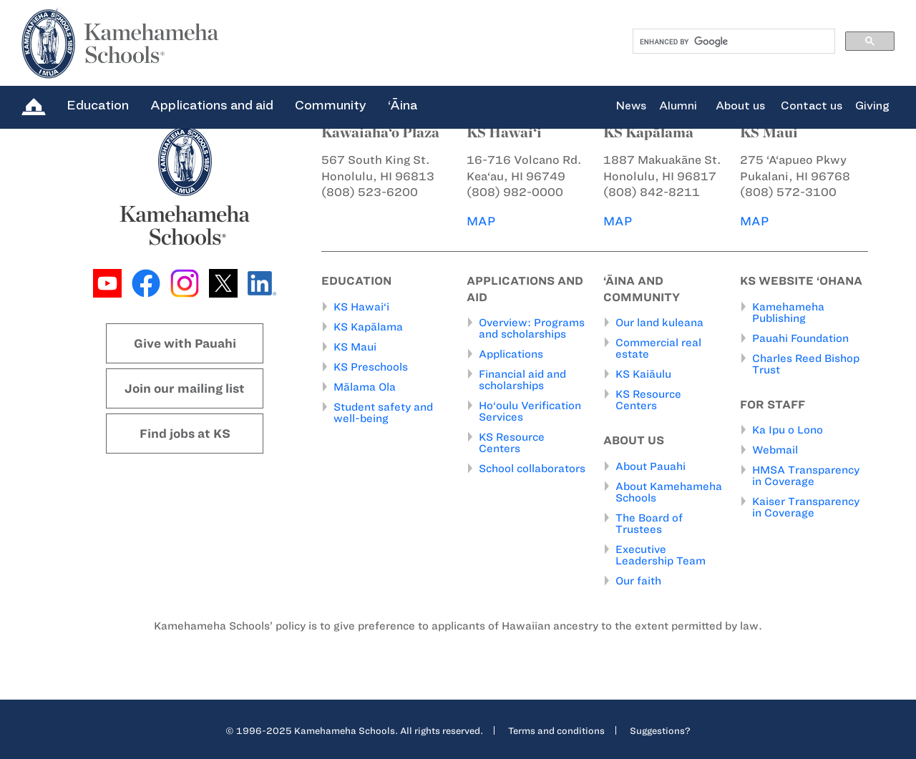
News (630, 105)
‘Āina (402, 105)
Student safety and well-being (383, 412)
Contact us (811, 105)
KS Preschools (370, 366)
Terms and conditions (556, 730)
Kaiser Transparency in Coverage (805, 507)
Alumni (678, 105)
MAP (481, 221)
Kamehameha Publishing (788, 311)
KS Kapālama (368, 326)
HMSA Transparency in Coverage (805, 475)
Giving (872, 105)
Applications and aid (211, 105)
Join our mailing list (185, 388)
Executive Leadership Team (660, 554)
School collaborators (532, 468)
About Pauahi (650, 465)
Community (330, 105)
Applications (511, 354)
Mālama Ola (364, 386)
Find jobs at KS (185, 433)
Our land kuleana (659, 322)
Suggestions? (660, 730)
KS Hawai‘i (361, 306)
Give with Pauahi (185, 343)
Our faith (638, 580)
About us (740, 105)
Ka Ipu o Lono (787, 430)
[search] (732, 41)
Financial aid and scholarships (522, 379)
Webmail (775, 450)
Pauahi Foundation (800, 337)
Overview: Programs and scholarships (532, 328)
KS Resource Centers (512, 442)
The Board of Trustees (649, 522)
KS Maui (354, 346)
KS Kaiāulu (643, 374)
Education (98, 105)
